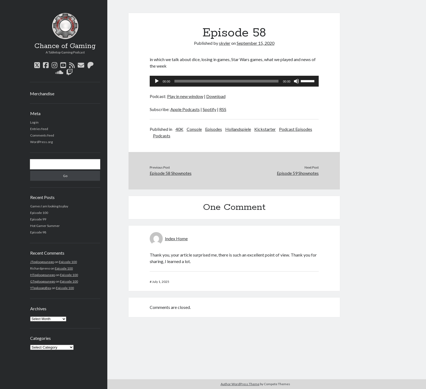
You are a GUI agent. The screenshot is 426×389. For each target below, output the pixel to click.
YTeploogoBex (40, 288)
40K (179, 129)
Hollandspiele (238, 129)
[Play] (156, 81)
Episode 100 (39, 213)
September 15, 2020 (255, 43)
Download (215, 96)
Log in (34, 122)
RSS (222, 109)
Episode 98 (38, 232)
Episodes (213, 129)
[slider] (226, 81)
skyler (224, 43)
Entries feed (39, 129)
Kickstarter (265, 129)
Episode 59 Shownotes (298, 173)
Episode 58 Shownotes (171, 173)
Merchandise (42, 93)
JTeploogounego (42, 262)
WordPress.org (41, 142)
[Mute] (296, 81)
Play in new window (185, 96)
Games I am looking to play (49, 206)
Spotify (209, 109)
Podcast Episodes (295, 129)
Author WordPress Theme (240, 384)
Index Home (176, 238)
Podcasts (161, 135)
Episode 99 (38, 219)
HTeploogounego (42, 275)
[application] (234, 81)
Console (194, 129)
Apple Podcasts (185, 109)
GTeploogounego (42, 281)
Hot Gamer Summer (45, 226)
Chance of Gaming (65, 46)
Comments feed (42, 135)
